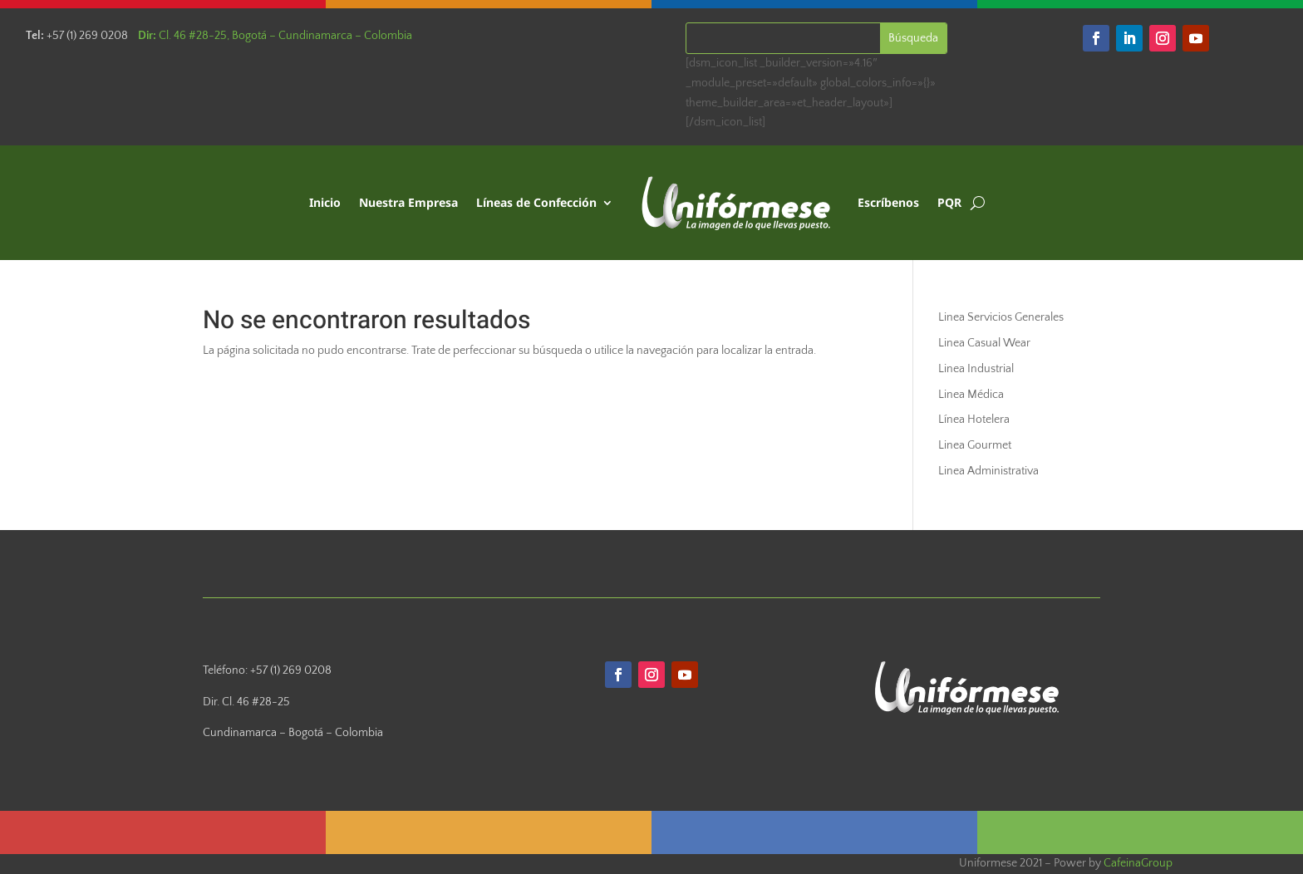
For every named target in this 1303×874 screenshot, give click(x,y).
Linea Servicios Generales (1001, 317)
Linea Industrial (976, 369)
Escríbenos (888, 202)
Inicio (325, 202)
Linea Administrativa (988, 471)
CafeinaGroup (1138, 863)
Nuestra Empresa (408, 202)
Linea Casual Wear (984, 343)
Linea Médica (971, 394)
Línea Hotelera (974, 419)
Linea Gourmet (974, 445)
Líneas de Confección (536, 202)
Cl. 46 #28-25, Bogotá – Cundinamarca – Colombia (275, 35)
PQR (949, 202)
